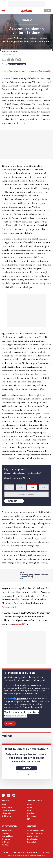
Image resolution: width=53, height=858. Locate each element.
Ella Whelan (6, 839)
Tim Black (5, 845)
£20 (32, 487)
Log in (47, 10)
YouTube (13, 795)
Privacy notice (6, 813)
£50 (43, 487)
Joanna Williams (7, 836)
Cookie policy (6, 816)
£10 (20, 487)
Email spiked (31, 842)
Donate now (12, 501)
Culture (29, 807)
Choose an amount (26, 494)
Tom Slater (5, 833)
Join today (26, 768)
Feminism (30, 813)
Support (9, 723)
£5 (9, 487)
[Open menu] (3, 10)
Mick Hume (5, 842)
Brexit (29, 810)
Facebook (3, 795)
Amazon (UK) (8, 607)
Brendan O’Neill (7, 830)
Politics (22, 64)
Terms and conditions (9, 810)
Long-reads (12, 64)
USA (28, 819)
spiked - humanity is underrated (26, 11)
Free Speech (31, 816)
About (4, 804)
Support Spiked (7, 807)
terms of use (40, 852)
